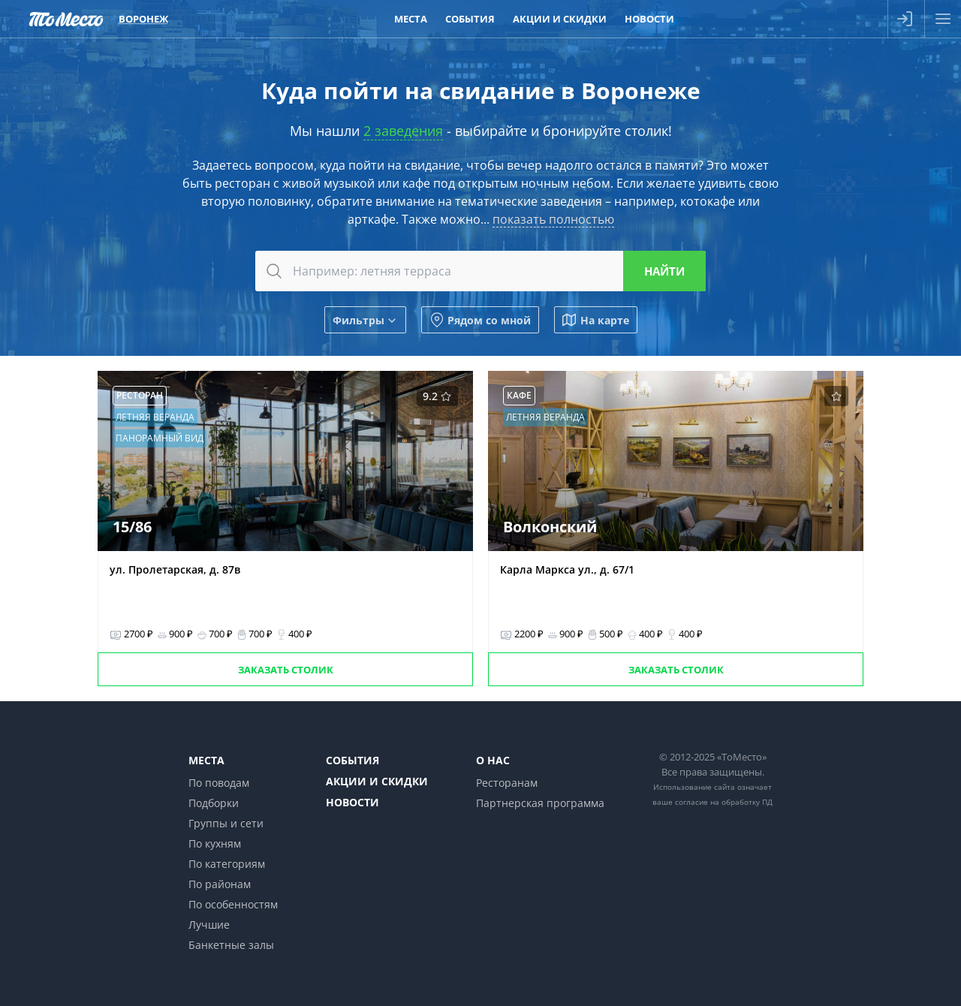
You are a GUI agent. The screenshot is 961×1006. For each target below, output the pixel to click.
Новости (352, 802)
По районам (219, 884)
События (352, 760)
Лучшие (209, 924)
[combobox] (480, 271)
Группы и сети (226, 823)
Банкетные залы (231, 945)
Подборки (213, 803)
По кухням (214, 843)
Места (206, 760)
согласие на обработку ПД (724, 802)
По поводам (218, 783)
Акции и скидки (377, 781)
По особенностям (233, 904)
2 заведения (403, 131)
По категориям (226, 864)
